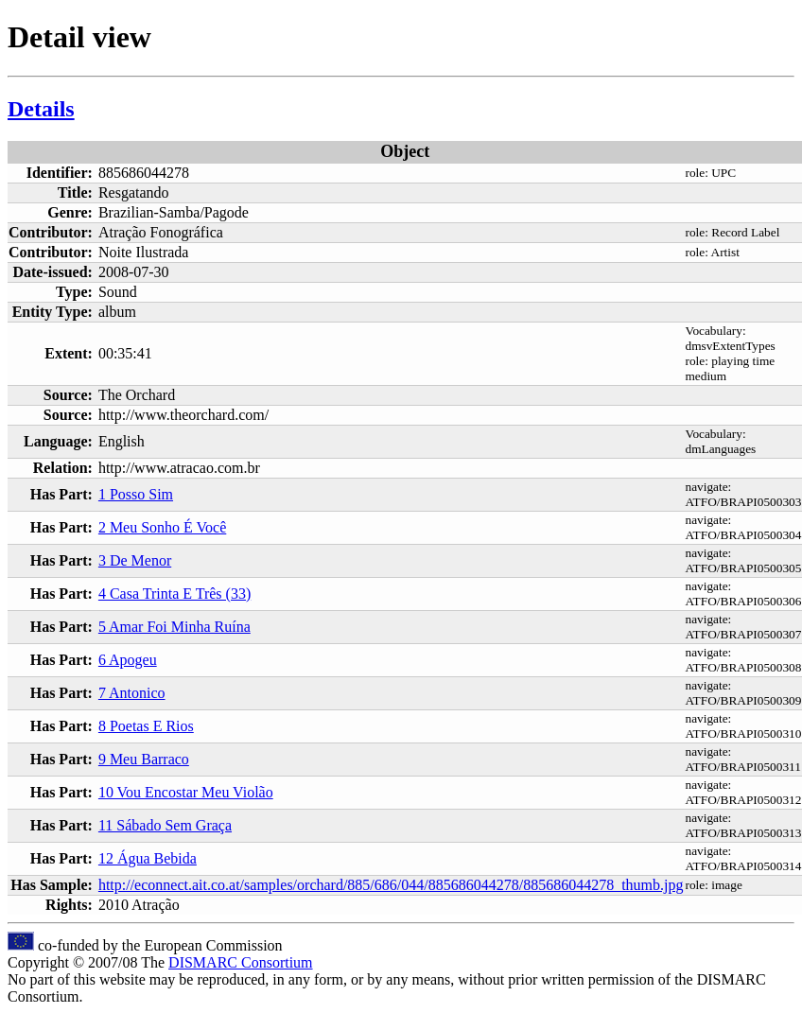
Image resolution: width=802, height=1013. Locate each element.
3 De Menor (134, 560)
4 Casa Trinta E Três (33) (174, 593)
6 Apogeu (127, 660)
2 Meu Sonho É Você (162, 527)
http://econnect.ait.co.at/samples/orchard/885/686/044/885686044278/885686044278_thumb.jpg (391, 885)
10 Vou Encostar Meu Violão (185, 792)
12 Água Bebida (147, 858)
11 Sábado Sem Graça (165, 825)
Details (41, 108)
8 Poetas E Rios (146, 726)
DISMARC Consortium (240, 962)
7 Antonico (132, 693)
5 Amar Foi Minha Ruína (174, 627)
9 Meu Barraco (143, 759)
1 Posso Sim (135, 494)
